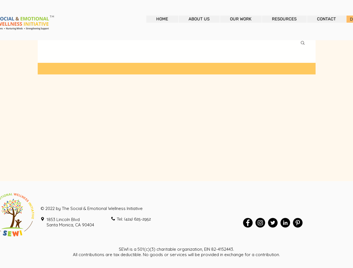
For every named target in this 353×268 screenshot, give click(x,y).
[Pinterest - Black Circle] (298, 223)
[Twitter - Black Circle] (273, 223)
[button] (302, 43)
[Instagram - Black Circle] (260, 223)
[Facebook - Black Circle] (248, 223)
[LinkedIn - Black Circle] (285, 223)
